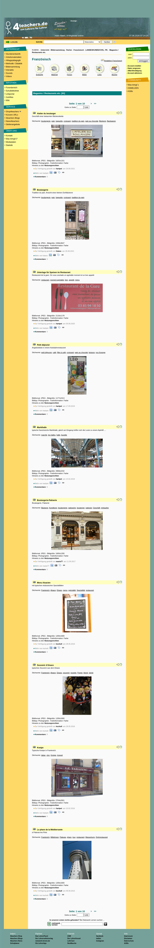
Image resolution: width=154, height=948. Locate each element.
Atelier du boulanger (46, 113)
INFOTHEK (11, 83)
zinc (48, 755)
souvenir (66, 673)
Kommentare (40, 177)
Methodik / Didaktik (14, 63)
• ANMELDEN (132, 88)
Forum (69, 75)
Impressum (128, 936)
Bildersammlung (13, 67)
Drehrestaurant (102, 837)
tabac (43, 755)
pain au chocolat (91, 121)
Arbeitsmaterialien (13, 57)
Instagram (100, 941)
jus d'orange (100, 352)
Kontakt (9, 136)
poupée (74, 673)
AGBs (126, 943)
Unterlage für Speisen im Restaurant (53, 272)
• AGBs (129, 91)
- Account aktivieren (134, 73)
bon (66, 280)
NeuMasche (71, 943)
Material (54, 75)
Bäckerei (102, 121)
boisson (92, 352)
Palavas (63, 837)
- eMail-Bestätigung (134, 71)
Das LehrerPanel (41, 936)
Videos (9, 76)
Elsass (59, 590)
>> (94, 103)
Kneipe (40, 748)
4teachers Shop (16, 936)
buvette (64, 435)
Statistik (9, 145)
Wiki (8, 100)
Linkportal (10, 94)
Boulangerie (42, 190)
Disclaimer (128, 938)
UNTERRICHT (13, 49)
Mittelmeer (55, 837)
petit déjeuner (46, 352)
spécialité (72, 590)
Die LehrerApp (40, 943)
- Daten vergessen (133, 68)
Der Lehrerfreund (74, 938)
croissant (67, 121)
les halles (51, 435)
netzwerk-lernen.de (42, 941)
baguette (59, 121)
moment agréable (57, 280)
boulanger (81, 508)
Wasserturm (90, 837)
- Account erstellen (134, 66)
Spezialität (81, 590)
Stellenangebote (13, 124)
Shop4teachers (13, 111)
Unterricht (45, 50)
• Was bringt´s (132, 85)
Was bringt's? (12, 139)
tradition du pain (78, 121)
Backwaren (111, 121)
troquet (60, 755)
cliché (91, 673)
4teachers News (16, 941)
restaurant (45, 280)
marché (44, 435)
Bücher (114, 75)
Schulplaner (14, 943)
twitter (98, 938)
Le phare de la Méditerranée (50, 830)
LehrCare (70, 941)
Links (99, 75)
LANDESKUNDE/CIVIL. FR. (97, 50)
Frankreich (45, 590)
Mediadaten (11, 142)
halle (58, 435)
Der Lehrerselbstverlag (44, 938)
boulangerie (45, 121)
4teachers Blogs (13, 118)
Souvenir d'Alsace (45, 665)
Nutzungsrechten (52, 165)
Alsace (53, 590)
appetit (71, 280)
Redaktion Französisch (113, 61)
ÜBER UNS (11, 131)
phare (69, 837)
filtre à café (61, 352)
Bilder (84, 75)
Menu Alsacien (43, 583)
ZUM (69, 936)
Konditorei (53, 508)
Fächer (69, 50)
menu (77, 280)
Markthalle (41, 427)
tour (73, 837)
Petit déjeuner (43, 345)
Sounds (9, 73)
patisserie (72, 508)
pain (53, 121)
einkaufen (105, 508)
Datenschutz (129, 941)
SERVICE (10, 107)
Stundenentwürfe (13, 54)
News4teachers (12, 121)
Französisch (79, 50)
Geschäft (96, 508)
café (54, 352)
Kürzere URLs (12, 115)
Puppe (80, 673)
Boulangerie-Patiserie (47, 500)
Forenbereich (11, 87)
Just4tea (9, 97)
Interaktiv (10, 70)
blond (86, 673)
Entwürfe (39, 75)
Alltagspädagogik (13, 60)
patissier (89, 508)
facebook (99, 936)
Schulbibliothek (12, 91)
